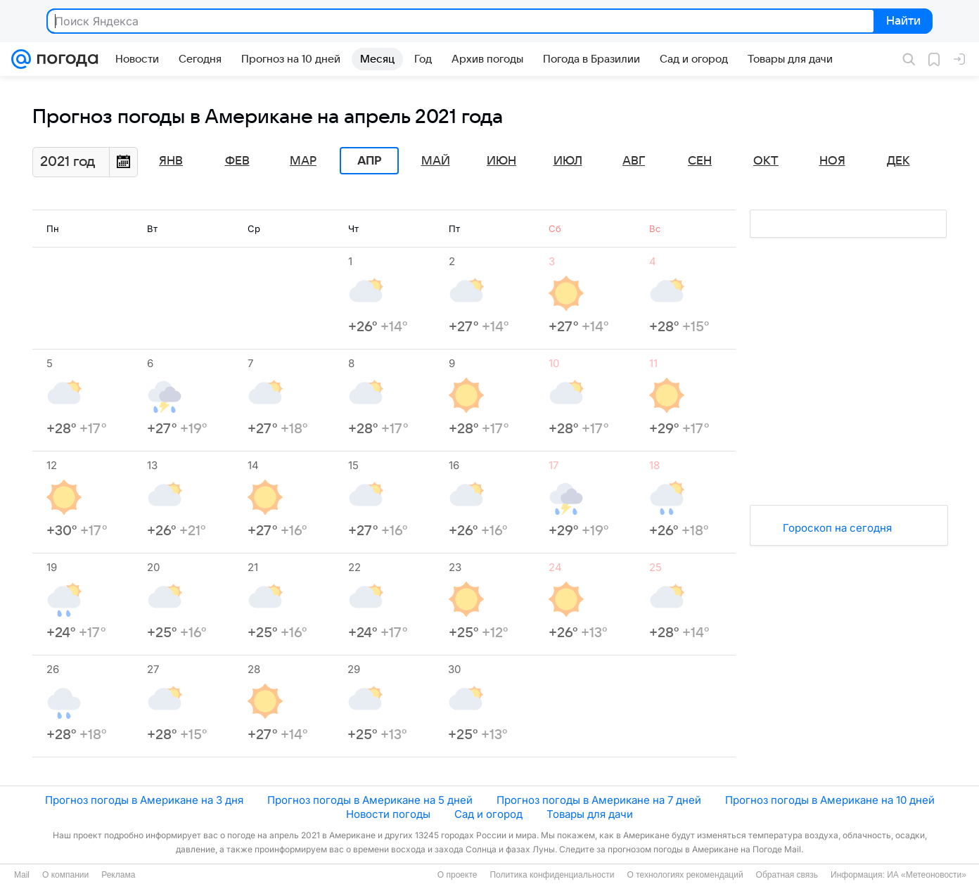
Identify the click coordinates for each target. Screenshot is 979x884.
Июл (568, 161)
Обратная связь (787, 875)
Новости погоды (388, 814)
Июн (501, 161)
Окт (766, 161)
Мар (303, 161)
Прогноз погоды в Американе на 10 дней (830, 800)
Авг (633, 161)
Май (435, 161)
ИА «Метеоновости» (926, 875)
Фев (237, 161)
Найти (902, 21)
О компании (65, 875)
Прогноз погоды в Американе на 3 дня (144, 800)
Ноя (832, 161)
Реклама (118, 875)
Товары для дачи (589, 814)
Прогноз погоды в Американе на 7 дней (599, 800)
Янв (171, 161)
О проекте (457, 875)
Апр (369, 161)
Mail (22, 875)
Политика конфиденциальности (552, 875)
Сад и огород (488, 814)
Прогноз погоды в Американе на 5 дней (370, 800)
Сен (700, 161)
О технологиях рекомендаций (685, 875)
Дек (898, 161)
